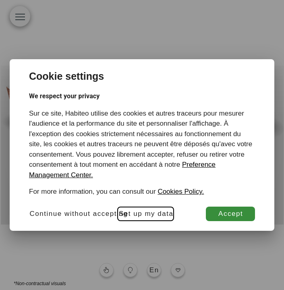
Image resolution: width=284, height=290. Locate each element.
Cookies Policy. (181, 191)
